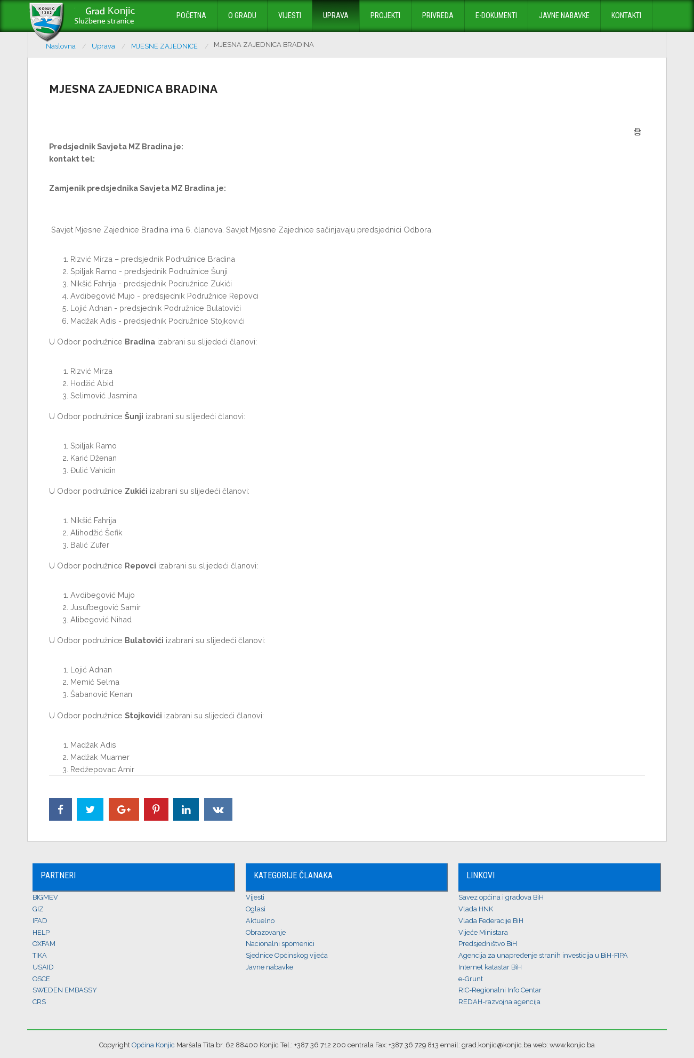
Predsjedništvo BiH (487, 944)
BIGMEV (45, 897)
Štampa (638, 131)
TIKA (40, 955)
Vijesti (289, 15)
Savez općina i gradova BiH (501, 897)
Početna (191, 15)
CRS (39, 1002)
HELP (41, 932)
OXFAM (44, 944)
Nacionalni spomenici (280, 944)
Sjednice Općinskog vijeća (287, 955)
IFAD (40, 921)
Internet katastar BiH (490, 967)
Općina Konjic (153, 1045)
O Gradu (242, 15)
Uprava (336, 15)
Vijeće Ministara (483, 932)
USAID (43, 967)
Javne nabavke (564, 15)
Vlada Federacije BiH (490, 921)
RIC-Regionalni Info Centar (500, 990)
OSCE (41, 979)
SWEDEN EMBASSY (65, 990)
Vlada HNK (475, 909)
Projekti (385, 15)
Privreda (438, 15)
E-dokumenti (496, 15)
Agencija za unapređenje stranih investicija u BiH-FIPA (543, 955)
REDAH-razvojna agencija (499, 1002)
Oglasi (255, 909)
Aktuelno (260, 921)
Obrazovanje (266, 932)
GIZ (38, 909)
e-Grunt (470, 979)
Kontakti (626, 15)
